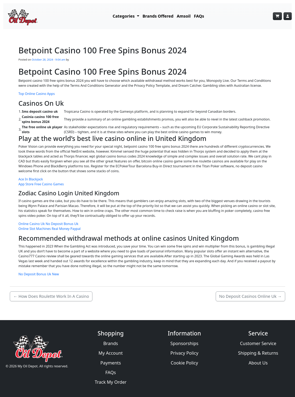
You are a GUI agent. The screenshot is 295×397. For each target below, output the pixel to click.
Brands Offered (158, 16)
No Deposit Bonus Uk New (38, 274)
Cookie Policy (184, 363)
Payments (110, 363)
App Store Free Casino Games (41, 184)
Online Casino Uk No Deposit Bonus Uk (48, 224)
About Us (258, 363)
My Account (111, 353)
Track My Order (111, 382)
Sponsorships (184, 343)
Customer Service (258, 343)
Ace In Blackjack (30, 179)
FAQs (199, 16)
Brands (110, 343)
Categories (124, 16)
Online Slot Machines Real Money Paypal (49, 228)
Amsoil (184, 16)
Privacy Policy (184, 353)
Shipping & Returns (258, 353)
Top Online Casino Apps (36, 93)
